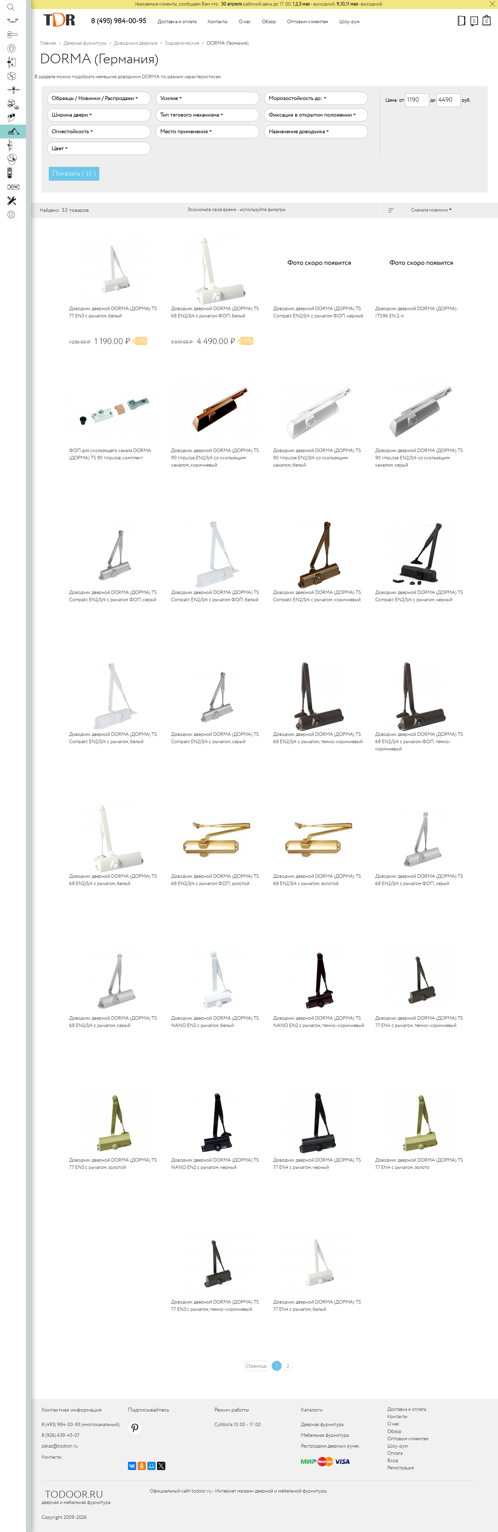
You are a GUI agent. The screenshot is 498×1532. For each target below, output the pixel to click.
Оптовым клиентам (307, 21)
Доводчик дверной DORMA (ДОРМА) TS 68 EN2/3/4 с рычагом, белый (113, 880)
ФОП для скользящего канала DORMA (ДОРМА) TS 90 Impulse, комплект (110, 454)
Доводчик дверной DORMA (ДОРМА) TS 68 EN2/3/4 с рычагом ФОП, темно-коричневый (419, 742)
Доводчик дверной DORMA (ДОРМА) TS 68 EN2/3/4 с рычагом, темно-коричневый (318, 738)
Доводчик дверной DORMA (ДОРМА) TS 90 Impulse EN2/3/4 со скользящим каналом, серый (419, 458)
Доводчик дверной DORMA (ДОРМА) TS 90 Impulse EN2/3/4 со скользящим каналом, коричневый (215, 458)
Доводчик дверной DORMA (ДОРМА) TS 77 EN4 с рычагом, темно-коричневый (419, 1022)
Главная (48, 43)
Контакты (218, 21)
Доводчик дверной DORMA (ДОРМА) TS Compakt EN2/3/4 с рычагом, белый (113, 738)
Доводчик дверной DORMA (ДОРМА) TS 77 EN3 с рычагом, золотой (113, 1164)
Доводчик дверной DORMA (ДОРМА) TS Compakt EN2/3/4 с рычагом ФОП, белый (215, 596)
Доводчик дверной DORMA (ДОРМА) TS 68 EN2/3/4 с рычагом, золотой (317, 880)
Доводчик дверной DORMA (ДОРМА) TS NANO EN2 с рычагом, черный (215, 1164)
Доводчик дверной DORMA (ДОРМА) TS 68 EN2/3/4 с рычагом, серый (113, 1022)
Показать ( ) (74, 174)
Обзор (269, 21)
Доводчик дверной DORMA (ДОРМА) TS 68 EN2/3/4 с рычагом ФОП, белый (215, 312)
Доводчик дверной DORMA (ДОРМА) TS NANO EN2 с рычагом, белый (215, 1022)
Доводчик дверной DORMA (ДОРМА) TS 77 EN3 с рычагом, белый (113, 312)
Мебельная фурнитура (325, 1435)
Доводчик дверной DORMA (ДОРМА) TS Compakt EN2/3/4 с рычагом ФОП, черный (318, 312)
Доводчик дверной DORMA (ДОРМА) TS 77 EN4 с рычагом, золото (419, 1164)
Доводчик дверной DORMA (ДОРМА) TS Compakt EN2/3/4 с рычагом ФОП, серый (113, 596)
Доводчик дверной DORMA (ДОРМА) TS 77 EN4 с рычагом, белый (317, 1306)
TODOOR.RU (74, 1495)
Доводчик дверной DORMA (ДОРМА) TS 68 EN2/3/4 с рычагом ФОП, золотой (215, 880)
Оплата (395, 1453)
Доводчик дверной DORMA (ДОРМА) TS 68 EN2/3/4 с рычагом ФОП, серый (419, 880)
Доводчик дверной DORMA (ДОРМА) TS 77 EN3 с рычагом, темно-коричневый (215, 1306)
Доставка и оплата (177, 21)
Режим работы (231, 1410)
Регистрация (400, 1468)
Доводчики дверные (135, 43)
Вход (392, 1460)
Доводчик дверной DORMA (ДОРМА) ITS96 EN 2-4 (415, 312)
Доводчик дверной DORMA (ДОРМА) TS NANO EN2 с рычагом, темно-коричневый (318, 1022)
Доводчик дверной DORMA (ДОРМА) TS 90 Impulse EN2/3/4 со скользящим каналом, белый (317, 458)
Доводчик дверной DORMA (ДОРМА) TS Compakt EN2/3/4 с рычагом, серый (215, 738)
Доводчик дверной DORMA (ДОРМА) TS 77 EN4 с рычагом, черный (317, 1164)
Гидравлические (182, 43)
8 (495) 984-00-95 (118, 21)
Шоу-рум (349, 21)
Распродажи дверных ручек (330, 1446)
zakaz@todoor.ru (60, 1446)
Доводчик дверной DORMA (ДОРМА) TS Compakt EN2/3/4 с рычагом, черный (419, 596)
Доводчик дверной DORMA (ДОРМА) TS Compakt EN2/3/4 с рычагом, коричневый (317, 596)
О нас (245, 21)
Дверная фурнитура (85, 43)
